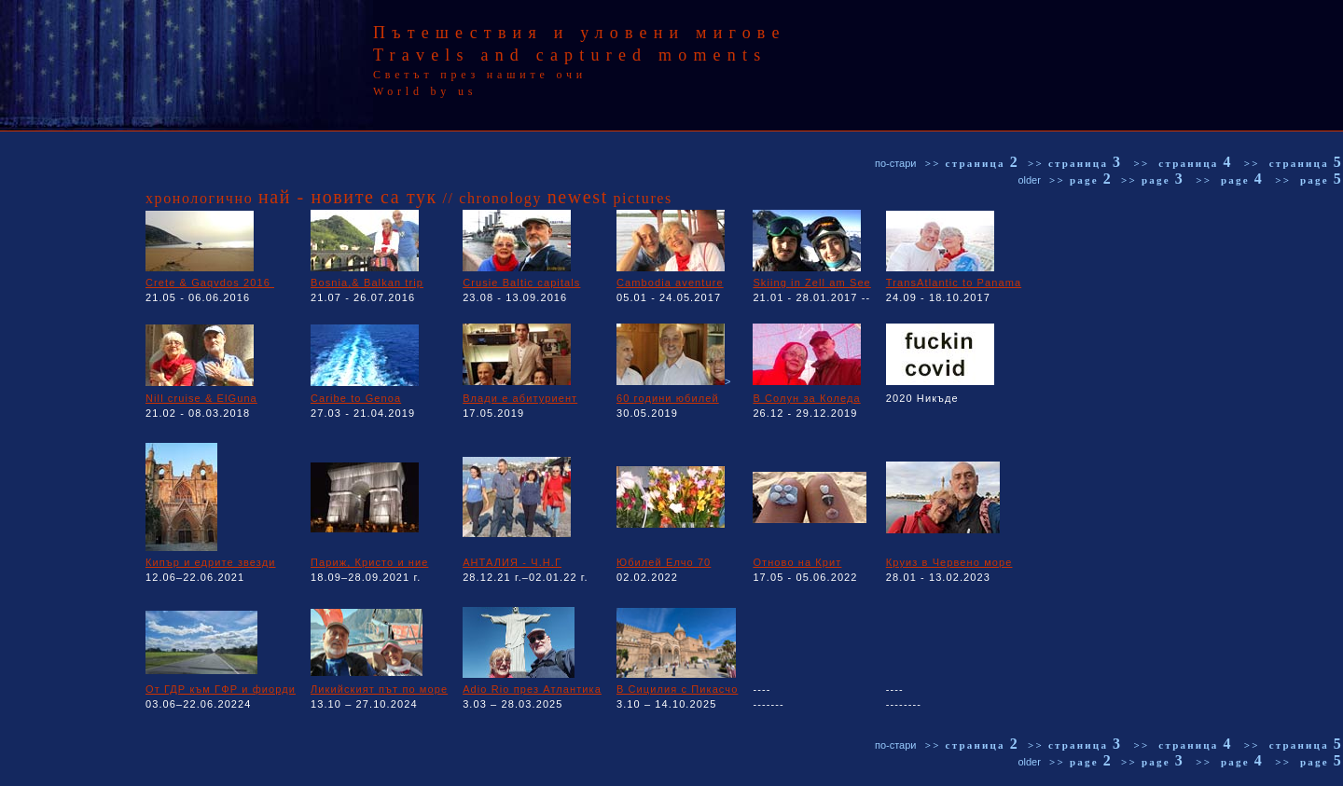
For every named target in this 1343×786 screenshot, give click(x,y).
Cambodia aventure (670, 282)
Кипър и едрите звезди (210, 562)
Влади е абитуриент (520, 398)
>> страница (972, 163)
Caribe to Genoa (356, 398)
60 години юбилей (667, 398)
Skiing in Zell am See (811, 282)
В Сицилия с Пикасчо (677, 689)
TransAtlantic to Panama (953, 282)
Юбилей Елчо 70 (663, 562)
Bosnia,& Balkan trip (367, 282)
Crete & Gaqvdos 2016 (209, 282)
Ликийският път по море (379, 689)
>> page (1081, 180)
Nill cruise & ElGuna (201, 398)
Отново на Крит (797, 562)
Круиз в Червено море (949, 562)
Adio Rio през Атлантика (532, 689)
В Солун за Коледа (806, 398)
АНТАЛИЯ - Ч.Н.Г (512, 562)
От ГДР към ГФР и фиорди (220, 689)
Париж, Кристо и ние (369, 562)
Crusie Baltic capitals (521, 282)
